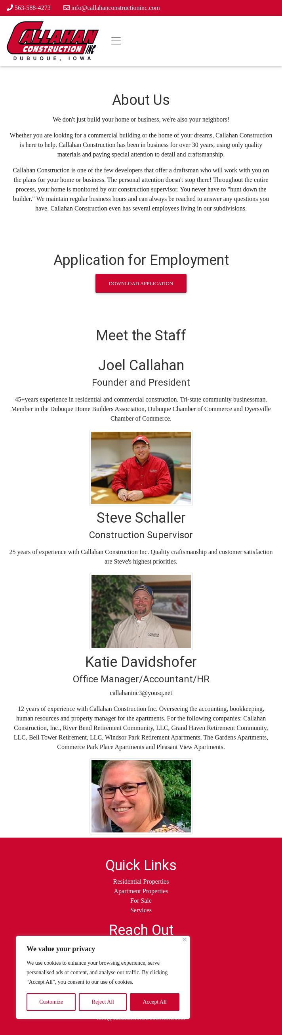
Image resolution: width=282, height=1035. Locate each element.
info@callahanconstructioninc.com (111, 7)
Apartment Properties (141, 891)
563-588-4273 (29, 7)
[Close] (185, 939)
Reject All (103, 1002)
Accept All (154, 1002)
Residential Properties (141, 881)
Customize (51, 1002)
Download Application (141, 283)
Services (141, 910)
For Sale (141, 900)
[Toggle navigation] (116, 40)
